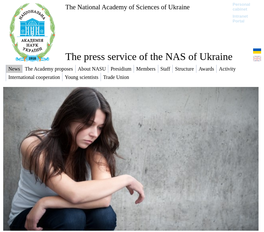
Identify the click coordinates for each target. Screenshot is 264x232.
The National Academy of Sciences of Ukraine (127, 7)
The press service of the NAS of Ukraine (149, 56)
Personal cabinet (241, 7)
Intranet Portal (240, 18)
